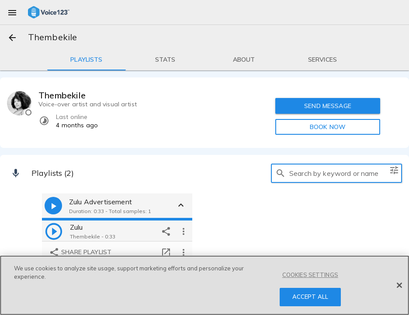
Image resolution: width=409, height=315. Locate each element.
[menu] (12, 12)
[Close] (399, 285)
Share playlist (80, 252)
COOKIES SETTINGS (310, 274)
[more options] (183, 231)
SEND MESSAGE (327, 106)
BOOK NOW (328, 127)
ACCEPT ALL (310, 296)
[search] (280, 173)
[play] (54, 231)
